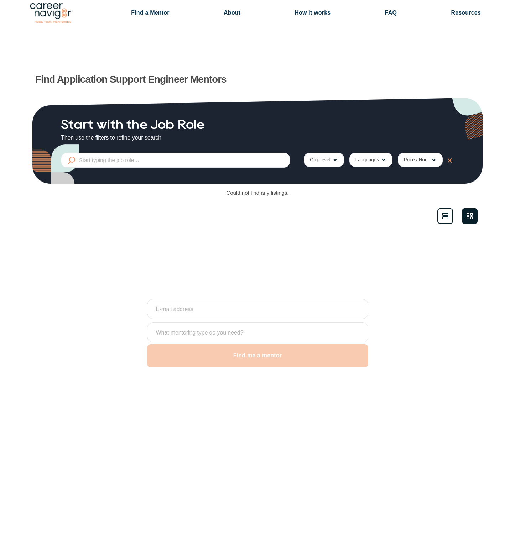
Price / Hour (420, 160)
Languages (370, 160)
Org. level (324, 160)
